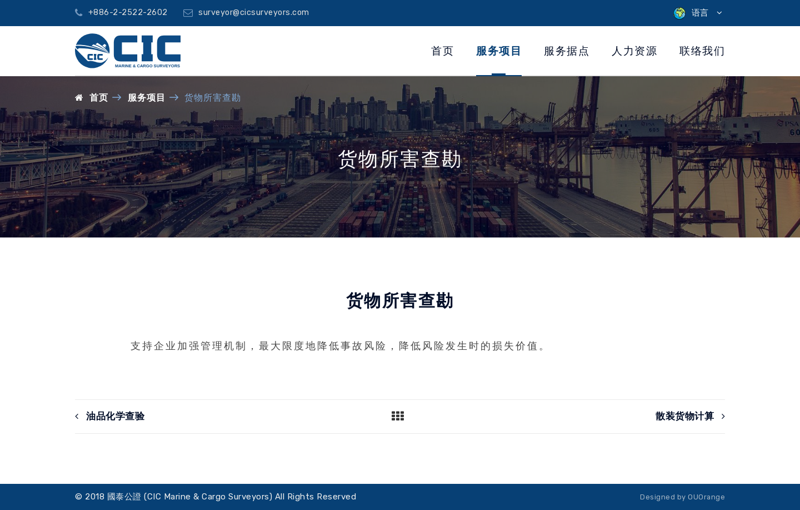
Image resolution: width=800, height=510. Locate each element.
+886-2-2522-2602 (121, 12)
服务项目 (499, 51)
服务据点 (566, 51)
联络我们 (702, 51)
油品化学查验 (109, 416)
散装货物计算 (690, 416)
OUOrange (706, 497)
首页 (442, 51)
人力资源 (634, 51)
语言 (697, 13)
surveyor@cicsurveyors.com (246, 12)
